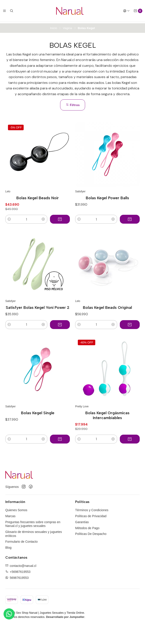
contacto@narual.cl (23, 564)
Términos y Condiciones (91, 509)
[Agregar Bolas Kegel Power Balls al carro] (130, 217)
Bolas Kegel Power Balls (107, 196)
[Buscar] (11, 11)
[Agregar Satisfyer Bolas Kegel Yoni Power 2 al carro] (60, 323)
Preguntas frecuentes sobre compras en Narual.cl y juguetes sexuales (32, 522)
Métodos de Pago (87, 526)
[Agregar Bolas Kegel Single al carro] (60, 437)
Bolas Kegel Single (37, 411)
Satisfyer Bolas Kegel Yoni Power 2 (37, 306)
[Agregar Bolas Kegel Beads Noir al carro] (60, 217)
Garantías (82, 520)
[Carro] (138, 11)
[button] (9, 218)
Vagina (67, 26)
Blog (8, 546)
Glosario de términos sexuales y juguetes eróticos (33, 532)
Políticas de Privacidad (91, 515)
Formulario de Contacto (21, 540)
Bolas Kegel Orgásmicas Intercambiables (107, 414)
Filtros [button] (73, 104)
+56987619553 (20, 570)
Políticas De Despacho (91, 532)
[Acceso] (126, 11)
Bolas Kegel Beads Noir (37, 196)
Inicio (53, 26)
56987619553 (19, 576)
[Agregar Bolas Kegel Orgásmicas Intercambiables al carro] (130, 437)
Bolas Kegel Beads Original (107, 306)
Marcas (10, 515)
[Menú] (4, 11)
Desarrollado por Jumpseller (65, 615)
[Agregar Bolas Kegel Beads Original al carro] (130, 323)
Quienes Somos (16, 509)
